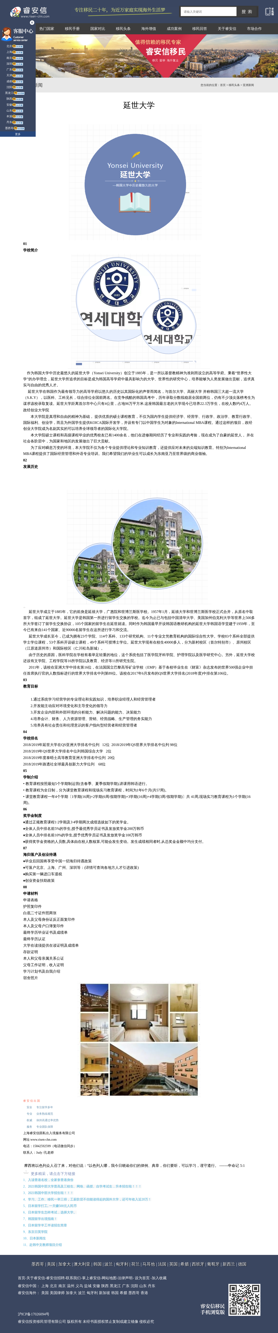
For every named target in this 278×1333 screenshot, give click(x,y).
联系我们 (73, 1278)
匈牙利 (122, 1264)
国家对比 (97, 29)
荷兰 (135, 1264)
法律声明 (125, 1278)
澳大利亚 (82, 1264)
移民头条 (123, 29)
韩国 (97, 1264)
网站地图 (109, 1278)
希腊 (184, 1264)
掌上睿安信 (91, 1278)
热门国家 (46, 29)
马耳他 (148, 1264)
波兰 (108, 1264)
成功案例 (174, 29)
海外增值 (148, 29)
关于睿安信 (227, 29)
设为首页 (142, 1278)
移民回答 (199, 29)
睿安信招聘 (55, 1278)
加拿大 (64, 1264)
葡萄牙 (213, 1264)
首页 (223, 85)
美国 (51, 1264)
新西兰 (229, 1264)
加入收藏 (159, 1278)
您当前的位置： (210, 85)
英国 (173, 1264)
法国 (162, 1264)
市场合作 (254, 29)
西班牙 (198, 1264)
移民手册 (72, 29)
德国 (242, 1264)
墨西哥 (38, 1264)
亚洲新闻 (248, 85)
